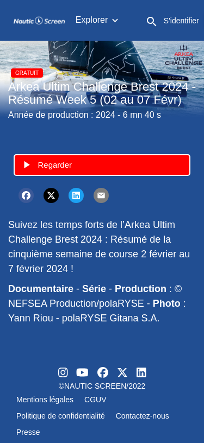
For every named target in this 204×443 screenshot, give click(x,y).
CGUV (95, 399)
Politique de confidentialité (60, 416)
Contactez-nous (142, 416)
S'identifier (181, 20)
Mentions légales (44, 399)
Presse (28, 432)
